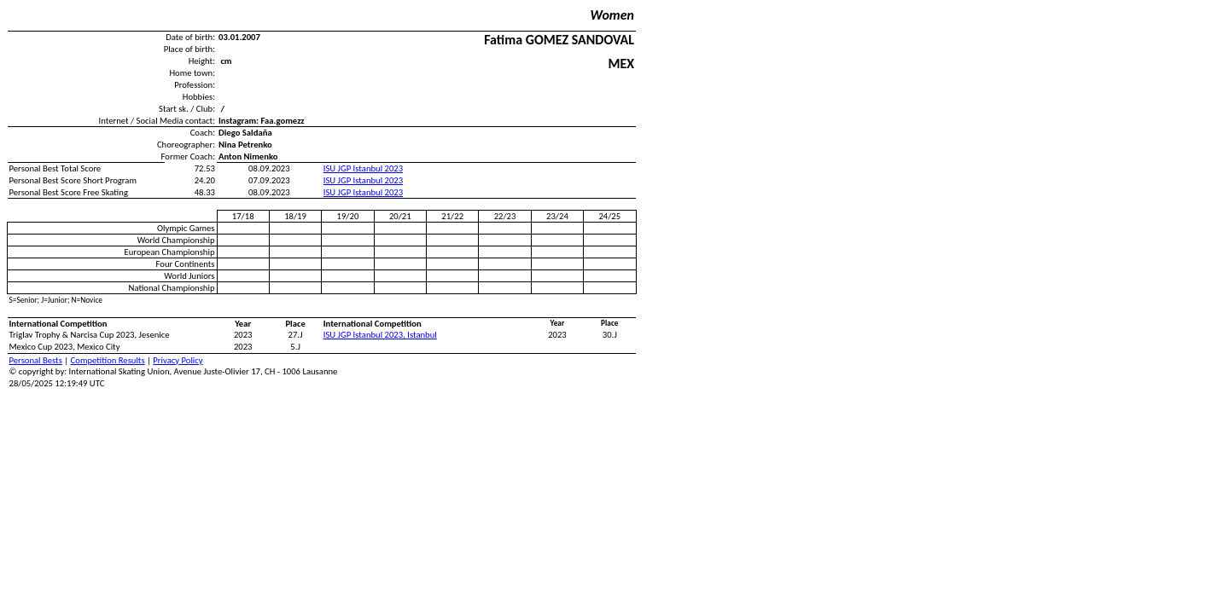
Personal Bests (35, 360)
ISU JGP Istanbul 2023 (363, 168)
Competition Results (108, 360)
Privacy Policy (177, 360)
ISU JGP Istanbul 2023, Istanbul (380, 334)
